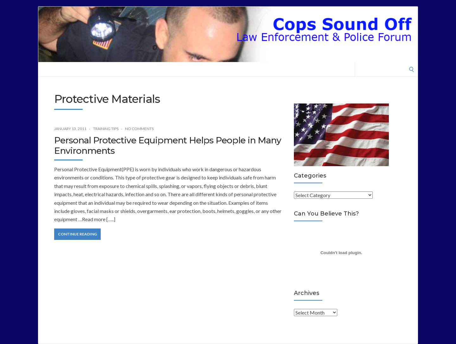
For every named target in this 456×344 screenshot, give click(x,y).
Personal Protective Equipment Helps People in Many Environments (167, 145)
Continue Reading (77, 234)
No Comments (139, 128)
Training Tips (105, 128)
